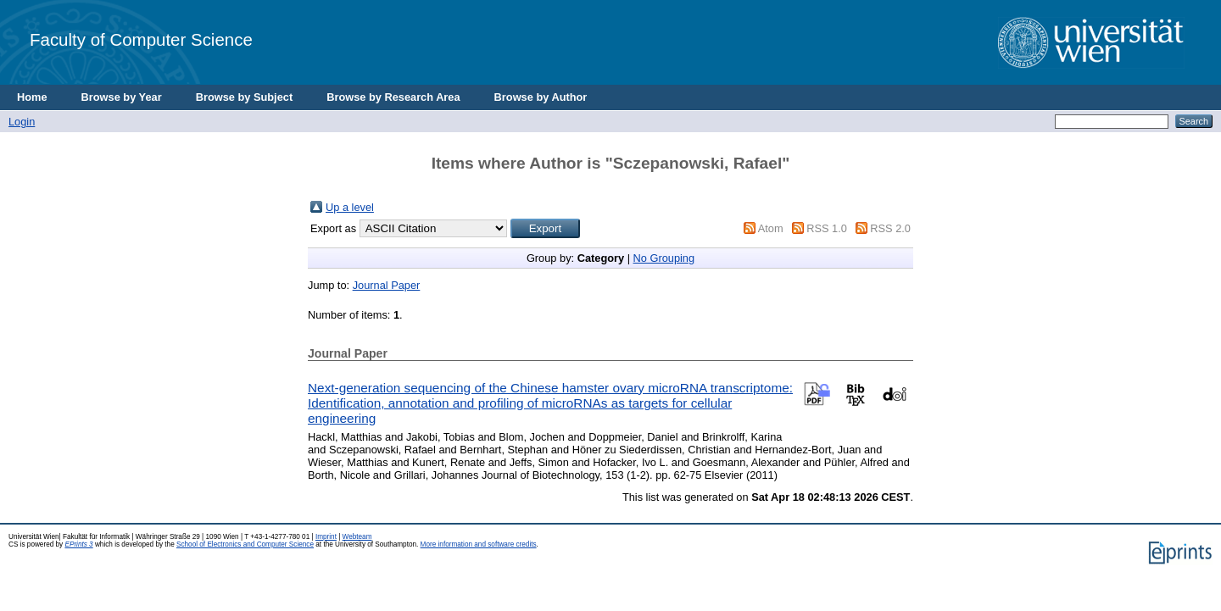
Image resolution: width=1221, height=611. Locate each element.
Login (21, 121)
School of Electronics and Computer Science (245, 544)
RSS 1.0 (826, 228)
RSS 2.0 (890, 228)
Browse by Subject (244, 97)
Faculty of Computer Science (141, 39)
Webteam (357, 537)
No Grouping (664, 258)
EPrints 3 (78, 544)
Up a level (350, 207)
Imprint (326, 537)
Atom (770, 228)
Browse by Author (541, 97)
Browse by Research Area (393, 97)
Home (32, 97)
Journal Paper (387, 285)
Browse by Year (121, 97)
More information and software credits (479, 544)
